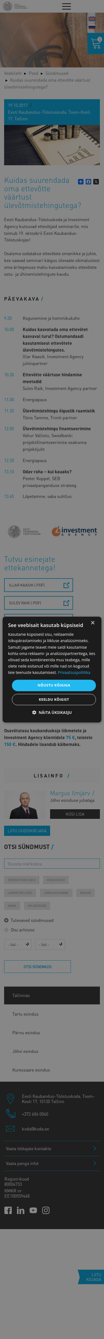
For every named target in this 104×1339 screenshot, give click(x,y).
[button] (52, 712)
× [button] (93, 623)
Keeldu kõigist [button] (54, 699)
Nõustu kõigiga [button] (53, 685)
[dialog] (52, 669)
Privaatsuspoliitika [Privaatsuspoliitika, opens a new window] (74, 672)
